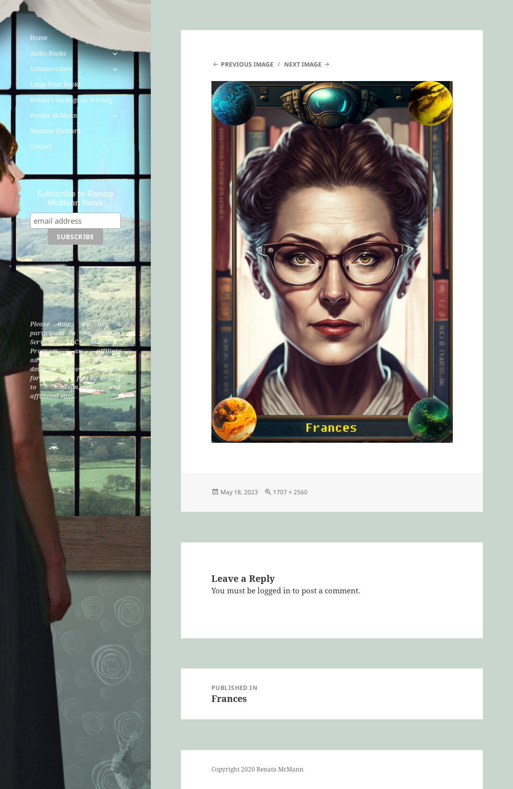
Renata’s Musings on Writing (71, 100)
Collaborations (51, 69)
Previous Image (247, 64)
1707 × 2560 (290, 492)
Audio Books (48, 53)
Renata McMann (53, 115)
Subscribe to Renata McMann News (75, 198)
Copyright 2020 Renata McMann (257, 769)
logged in (274, 590)
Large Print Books (55, 84)
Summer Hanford (55, 131)
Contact (41, 146)
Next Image (303, 64)
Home (38, 38)
